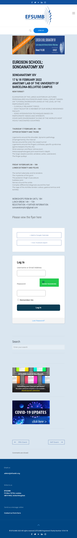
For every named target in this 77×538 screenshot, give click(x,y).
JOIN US (41, 30)
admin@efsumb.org (12, 473)
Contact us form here (12, 513)
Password (21, 284)
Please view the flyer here (26, 217)
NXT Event (56, 442)
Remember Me (25, 300)
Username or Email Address (29, 268)
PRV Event (20, 442)
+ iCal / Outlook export (39, 243)
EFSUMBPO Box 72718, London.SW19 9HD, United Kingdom (14, 493)
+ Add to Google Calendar (39, 235)
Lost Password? (38, 321)
